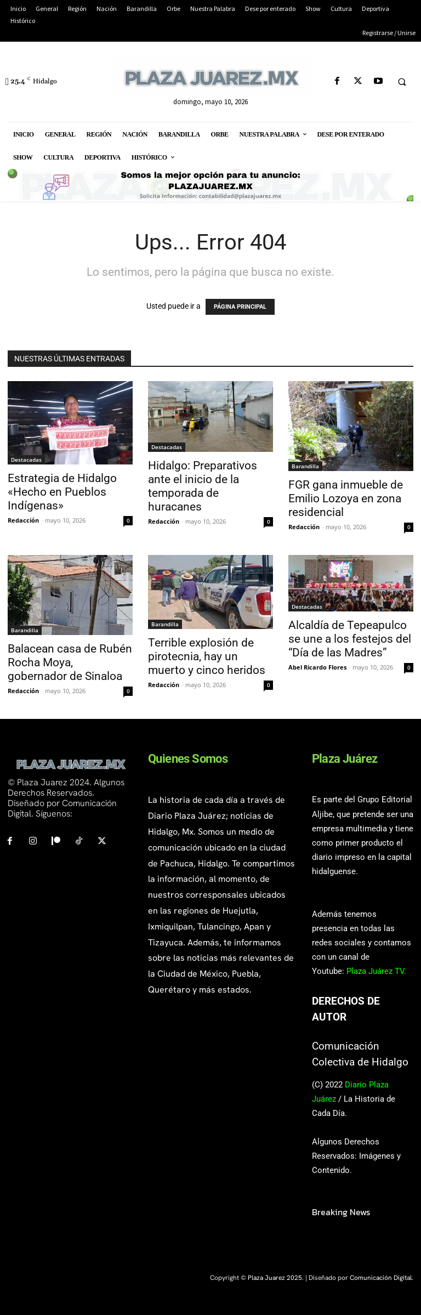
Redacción (23, 520)
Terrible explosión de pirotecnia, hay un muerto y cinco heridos (206, 656)
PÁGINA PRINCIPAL (240, 306)
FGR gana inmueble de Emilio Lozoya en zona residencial (345, 498)
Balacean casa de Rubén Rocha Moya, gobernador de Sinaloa (70, 662)
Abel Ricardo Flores (317, 667)
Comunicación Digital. (381, 1277)
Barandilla (305, 466)
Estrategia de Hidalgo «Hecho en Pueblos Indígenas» (62, 492)
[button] (402, 81)
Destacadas (26, 459)
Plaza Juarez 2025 (275, 1277)
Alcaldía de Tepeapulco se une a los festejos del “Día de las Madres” (349, 639)
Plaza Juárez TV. (376, 971)
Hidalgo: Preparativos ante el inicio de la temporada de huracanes (202, 486)
